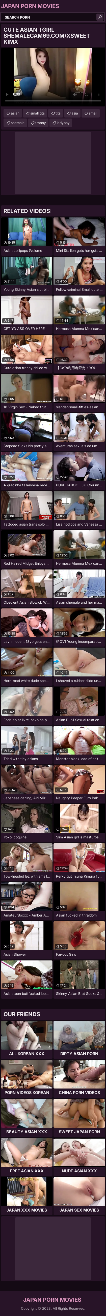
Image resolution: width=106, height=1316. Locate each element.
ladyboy (63, 123)
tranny (40, 123)
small (93, 113)
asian (15, 113)
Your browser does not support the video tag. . (53, 77)
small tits (37, 113)
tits (58, 113)
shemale (17, 123)
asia (74, 113)
